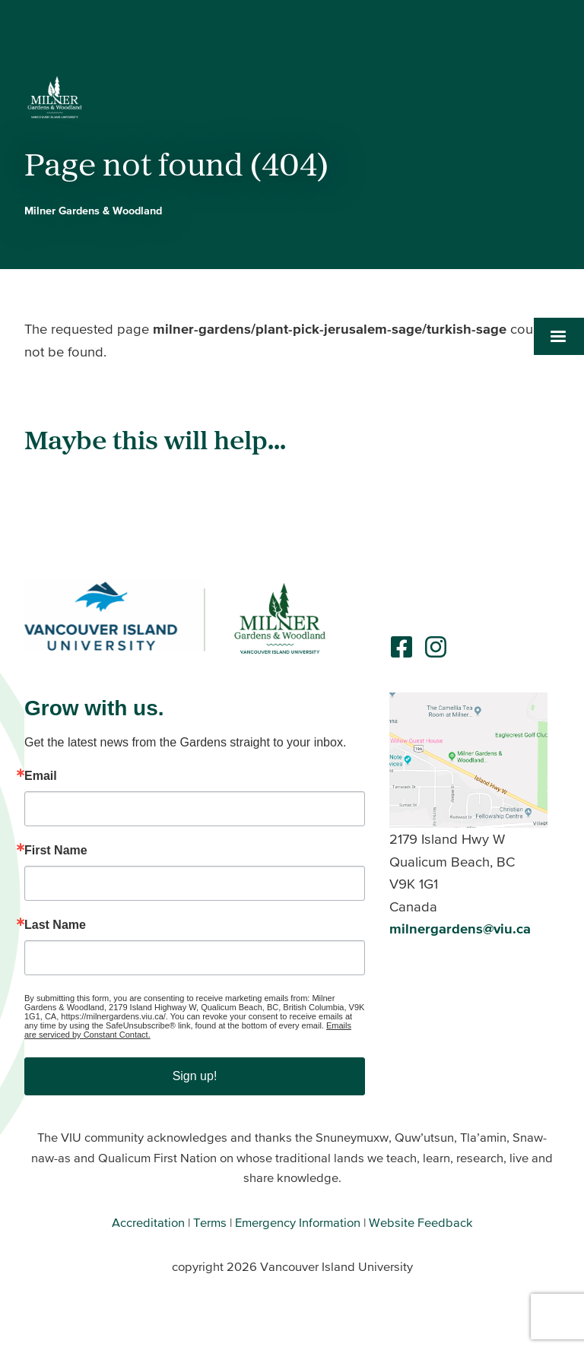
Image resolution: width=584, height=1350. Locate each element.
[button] (559, 336)
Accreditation (148, 1222)
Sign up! (195, 1076)
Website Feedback (421, 1222)
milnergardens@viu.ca (460, 928)
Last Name (55, 925)
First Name (55, 851)
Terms (210, 1222)
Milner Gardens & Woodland (93, 210)
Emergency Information (297, 1222)
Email (40, 776)
